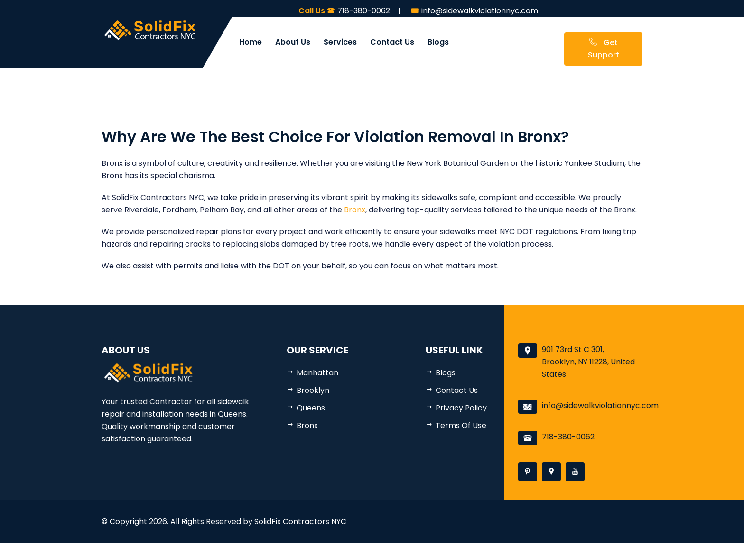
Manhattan (317, 372)
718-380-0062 (568, 436)
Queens (311, 407)
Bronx (354, 209)
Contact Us (392, 42)
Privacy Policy (461, 407)
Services (340, 42)
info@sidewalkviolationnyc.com (600, 405)
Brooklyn (313, 390)
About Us (292, 42)
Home (250, 42)
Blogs (438, 42)
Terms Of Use (461, 425)
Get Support (603, 48)
